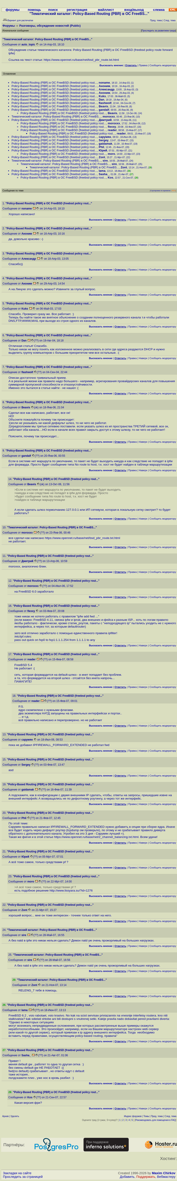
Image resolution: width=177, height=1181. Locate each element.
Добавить (127, 1177)
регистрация (77, 10)
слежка (159, 10)
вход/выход (134, 10)
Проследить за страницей (23, 1177)
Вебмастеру (166, 1177)
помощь (34, 10)
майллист (106, 10)
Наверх (143, 219)
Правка (143, 65)
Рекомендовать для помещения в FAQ (155, 1120)
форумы (13, 10)
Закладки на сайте (17, 1173)
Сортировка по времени (160, 191)
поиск (53, 10)
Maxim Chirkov (163, 1173)
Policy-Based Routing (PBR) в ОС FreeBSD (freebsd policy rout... (54, 82)
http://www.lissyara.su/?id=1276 (71, 890)
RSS (173, 191)
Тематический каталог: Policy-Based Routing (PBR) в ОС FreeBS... (56, 116)
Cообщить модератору (162, 65)
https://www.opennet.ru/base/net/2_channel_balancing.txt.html (96, 837)
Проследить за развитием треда (158, 30)
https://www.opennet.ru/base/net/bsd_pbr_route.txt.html (81, 59)
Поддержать (145, 1177)
